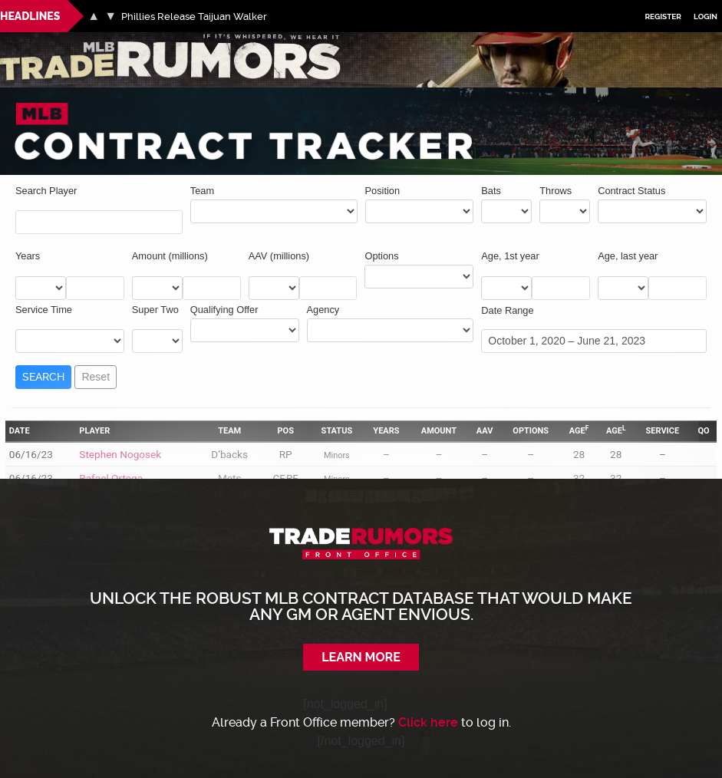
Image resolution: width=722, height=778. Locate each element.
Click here (428, 722)
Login (705, 16)
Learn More (361, 657)
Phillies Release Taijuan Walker (194, 16)
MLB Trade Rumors (53, 41)
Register (663, 16)
